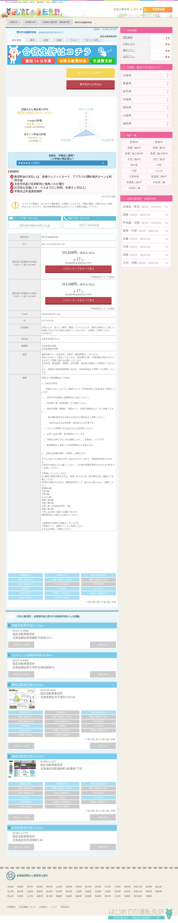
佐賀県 (88, 896)
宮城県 (127, 99)
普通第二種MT (159, 176)
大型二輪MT (134, 159)
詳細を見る (103, 644)
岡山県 (10, 896)
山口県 (30, 896)
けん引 (159, 171)
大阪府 (108, 891)
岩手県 (127, 91)
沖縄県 (149, 896)
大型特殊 (134, 176)
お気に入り (129, 44)
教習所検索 (154, 9)
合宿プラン (129, 56)
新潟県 (149, 887)
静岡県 (59, 891)
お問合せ (43, 907)
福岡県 (78, 896)
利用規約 (11, 907)
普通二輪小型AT (159, 153)
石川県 (10, 891)
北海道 (127, 75)
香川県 (49, 896)
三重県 (78, 891)
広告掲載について (27, 907)
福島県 (127, 123)
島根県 (158, 891)
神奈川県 (138, 887)
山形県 (127, 115)
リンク (54, 907)
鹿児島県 (138, 896)
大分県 (117, 896)
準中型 (134, 165)
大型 (134, 171)
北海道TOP (30, 22)
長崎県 (98, 896)
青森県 (127, 83)
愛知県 (69, 891)
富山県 (158, 887)
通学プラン (129, 50)
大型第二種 (134, 188)
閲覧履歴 (128, 37)
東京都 (127, 887)
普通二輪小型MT (134, 153)
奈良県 (127, 891)
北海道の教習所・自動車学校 (56, 22)
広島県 (20, 896)
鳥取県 (149, 891)
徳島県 (40, 896)
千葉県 (117, 887)
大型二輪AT (159, 159)
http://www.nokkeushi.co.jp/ (53, 244)
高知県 (69, 896)
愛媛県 (59, 896)
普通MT (134, 142)
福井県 (20, 891)
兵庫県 (117, 891)
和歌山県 (138, 891)
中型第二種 (159, 182)
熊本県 (108, 896)
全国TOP (14, 22)
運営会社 (65, 907)
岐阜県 (49, 891)
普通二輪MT (134, 148)
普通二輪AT (159, 148)
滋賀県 (88, 891)
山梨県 (30, 891)
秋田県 (127, 107)
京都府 (98, 891)
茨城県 (78, 887)
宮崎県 (127, 896)
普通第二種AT (134, 182)
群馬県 (98, 887)
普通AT (159, 142)
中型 (159, 165)
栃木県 (88, 887)
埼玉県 (108, 887)
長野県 (40, 891)
